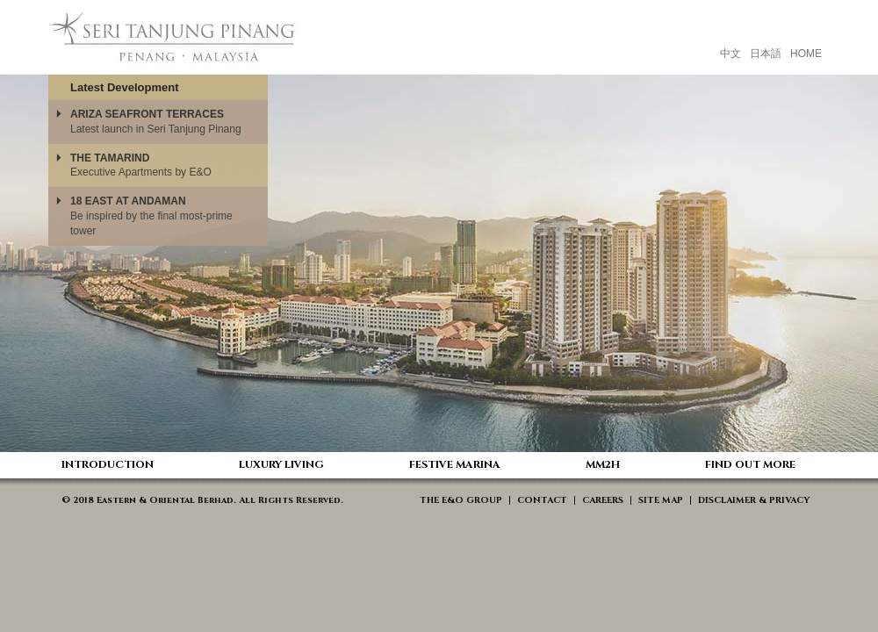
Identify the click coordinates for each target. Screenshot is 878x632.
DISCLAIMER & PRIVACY (754, 500)
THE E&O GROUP (461, 500)
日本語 (765, 53)
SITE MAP (660, 500)
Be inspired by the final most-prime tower (151, 216)
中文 (730, 53)
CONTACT (542, 500)
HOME (806, 53)
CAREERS (602, 500)
